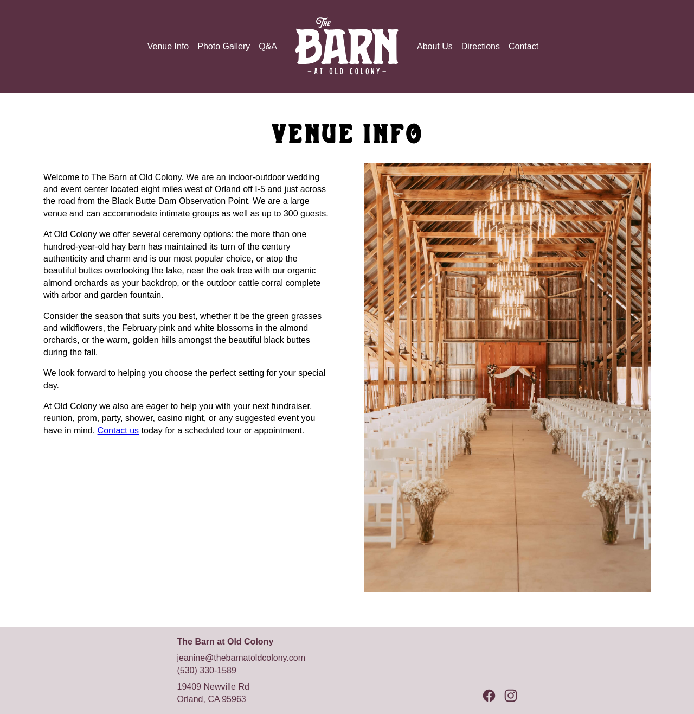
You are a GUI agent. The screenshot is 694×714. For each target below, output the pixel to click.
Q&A (268, 46)
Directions (480, 46)
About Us (435, 46)
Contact (523, 46)
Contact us (118, 430)
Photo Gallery (223, 46)
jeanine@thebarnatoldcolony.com (241, 657)
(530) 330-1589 (206, 670)
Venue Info (168, 46)
